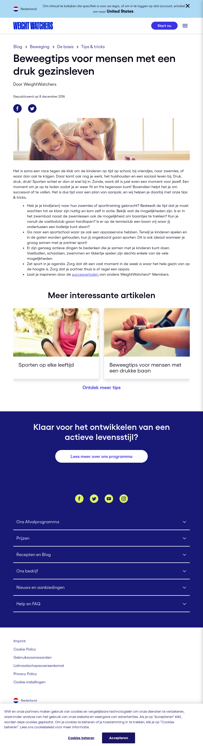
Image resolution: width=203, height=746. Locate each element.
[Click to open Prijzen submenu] (101, 538)
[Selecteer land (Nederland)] (25, 701)
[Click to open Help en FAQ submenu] (101, 604)
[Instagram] (123, 498)
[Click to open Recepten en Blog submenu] (101, 555)
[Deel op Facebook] (17, 108)
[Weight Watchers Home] (33, 25)
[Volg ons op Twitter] (94, 498)
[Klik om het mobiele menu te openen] (185, 25)
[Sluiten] (187, 5)
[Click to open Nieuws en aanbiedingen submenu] (101, 587)
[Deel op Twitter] (32, 108)
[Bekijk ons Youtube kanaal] (109, 498)
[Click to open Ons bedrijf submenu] (101, 571)
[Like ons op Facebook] (79, 498)
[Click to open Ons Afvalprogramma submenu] (101, 522)
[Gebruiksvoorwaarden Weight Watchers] (32, 657)
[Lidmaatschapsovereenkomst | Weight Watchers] (38, 665)
